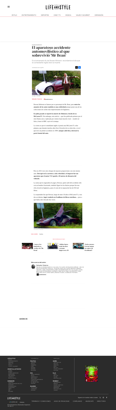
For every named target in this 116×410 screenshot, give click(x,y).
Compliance (77, 401)
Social (32, 375)
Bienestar (56, 387)
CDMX (32, 366)
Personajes (57, 386)
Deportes (45, 15)
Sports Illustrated (14, 369)
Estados (33, 367)
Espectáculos (57, 362)
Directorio (101, 401)
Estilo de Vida (57, 388)
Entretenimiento (29, 15)
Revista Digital (12, 378)
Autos (41, 234)
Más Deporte (11, 375)
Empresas (10, 382)
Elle (54, 373)
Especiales (56, 358)
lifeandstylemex (104, 397)
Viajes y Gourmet (83, 15)
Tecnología (11, 387)
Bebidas (56, 383)
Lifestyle (11, 376)
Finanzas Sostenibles (37, 379)
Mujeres (10, 391)
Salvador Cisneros (42, 265)
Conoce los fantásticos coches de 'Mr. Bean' (38, 247)
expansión (99, 15)
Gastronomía (57, 382)
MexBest (56, 381)
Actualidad (34, 387)
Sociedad (33, 370)
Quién (55, 361)
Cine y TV (57, 15)
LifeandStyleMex (100, 397)
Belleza (56, 367)
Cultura (56, 370)
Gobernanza (34, 376)
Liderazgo (34, 388)
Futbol (10, 370)
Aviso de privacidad (61, 401)
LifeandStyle (34, 358)
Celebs (55, 376)
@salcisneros (49, 99)
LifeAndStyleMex (108, 397)
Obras (10, 388)
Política (33, 361)
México (33, 363)
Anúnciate (90, 401)
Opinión (33, 368)
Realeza (56, 363)
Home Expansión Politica (15, 383)
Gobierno (33, 362)
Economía (11, 384)
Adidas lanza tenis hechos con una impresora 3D (63, 247)
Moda (55, 366)
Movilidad (34, 378)
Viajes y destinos (58, 384)
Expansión (11, 381)
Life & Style (11, 358)
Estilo (14, 15)
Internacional (12, 386)
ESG (9, 390)
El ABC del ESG (35, 382)
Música (68, 15)
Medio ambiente (35, 374)
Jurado (56, 390)
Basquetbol (11, 374)
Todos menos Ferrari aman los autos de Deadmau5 (89, 247)
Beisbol (10, 371)
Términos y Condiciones (41, 401)
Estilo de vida (57, 378)
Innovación (34, 380)
